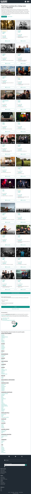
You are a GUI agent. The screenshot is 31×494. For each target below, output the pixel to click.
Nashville (2, 449)
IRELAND (3, 375)
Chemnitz (2, 427)
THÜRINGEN (3, 439)
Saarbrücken (3, 421)
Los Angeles (3, 450)
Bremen (2, 359)
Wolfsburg (3, 389)
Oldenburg (3, 387)
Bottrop (2, 397)
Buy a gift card (2, 473)
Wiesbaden (3, 370)
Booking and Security (3, 472)
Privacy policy (12, 492)
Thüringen (2, 440)
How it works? (10, 16)
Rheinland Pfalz (3, 414)
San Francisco (3, 452)
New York (2, 448)
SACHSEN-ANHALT (5, 429)
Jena (2, 443)
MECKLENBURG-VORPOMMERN (8, 379)
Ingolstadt (2, 348)
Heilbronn (2, 339)
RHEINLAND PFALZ (5, 412)
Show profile (8, 40)
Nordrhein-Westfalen (4, 393)
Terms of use (16, 492)
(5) (20, 282)
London (2, 362)
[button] (28, 2)
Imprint (9, 492)
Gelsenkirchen (3, 398)
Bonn (2, 396)
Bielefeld (2, 395)
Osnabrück (3, 388)
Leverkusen (3, 403)
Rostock (2, 381)
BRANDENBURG (4, 354)
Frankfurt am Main (4, 369)
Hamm (2, 400)
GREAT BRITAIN (4, 361)
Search (15, 306)
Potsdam (2, 356)
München (2, 345)
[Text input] (14, 465)
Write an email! (4, 319)
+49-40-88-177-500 (5, 318)
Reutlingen (3, 342)
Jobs (1, 489)
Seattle (2, 451)
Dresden (2, 426)
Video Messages (3, 478)
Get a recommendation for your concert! (8, 320)
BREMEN (3, 358)
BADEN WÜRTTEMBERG (6, 333)
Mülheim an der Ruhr (4, 405)
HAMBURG (3, 364)
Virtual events (2, 482)
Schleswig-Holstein (4, 435)
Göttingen (2, 390)
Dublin (2, 378)
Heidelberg (3, 337)
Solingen (2, 411)
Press (1, 490)
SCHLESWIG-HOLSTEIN (6, 434)
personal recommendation (5, 315)
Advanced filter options (15, 308)
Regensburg (3, 347)
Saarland (2, 420)
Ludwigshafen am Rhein (5, 417)
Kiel (1, 437)
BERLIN (2, 351)
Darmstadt (3, 372)
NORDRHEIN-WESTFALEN (6, 392)
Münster (2, 406)
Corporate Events (3, 483)
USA (2, 444)
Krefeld (2, 402)
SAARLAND (3, 419)
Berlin (2, 352)
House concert (2, 477)
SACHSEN (3, 423)
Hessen (2, 368)
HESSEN (3, 367)
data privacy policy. (21, 466)
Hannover (2, 385)
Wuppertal (3, 394)
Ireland (2, 377)
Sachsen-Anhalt (3, 430)
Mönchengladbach (4, 404)
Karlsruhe (2, 334)
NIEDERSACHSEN (5, 382)
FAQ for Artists (3, 470)
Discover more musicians (15, 293)
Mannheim (3, 335)
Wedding (2, 480)
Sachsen (2, 424)
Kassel (2, 371)
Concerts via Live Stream (4, 479)
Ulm (2, 338)
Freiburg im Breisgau (4, 336)
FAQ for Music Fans (3, 471)
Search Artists (4, 16)
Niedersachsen (3, 384)
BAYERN (3, 343)
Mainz (2, 416)
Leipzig (2, 425)
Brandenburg (3, 355)
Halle (2, 432)
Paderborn (3, 410)
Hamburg (2, 365)
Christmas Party (3, 484)
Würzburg (2, 349)
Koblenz (2, 415)
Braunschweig (3, 386)
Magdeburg (3, 431)
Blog (1, 488)
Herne (2, 401)
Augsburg (2, 346)
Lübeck (2, 436)
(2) (4, 260)
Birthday (2, 481)
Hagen (2, 399)
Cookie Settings (21, 492)
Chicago (2, 447)
